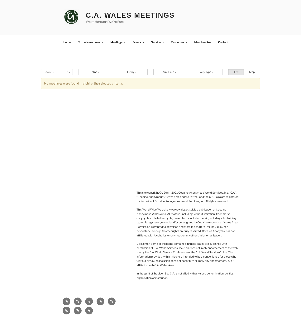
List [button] (236, 72)
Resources (179, 42)
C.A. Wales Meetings (130, 15)
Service (158, 42)
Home (67, 42)
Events (138, 42)
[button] (94, 72)
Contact (223, 42)
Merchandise (202, 42)
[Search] (53, 72)
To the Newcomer (91, 42)
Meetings (118, 42)
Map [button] (252, 72)
